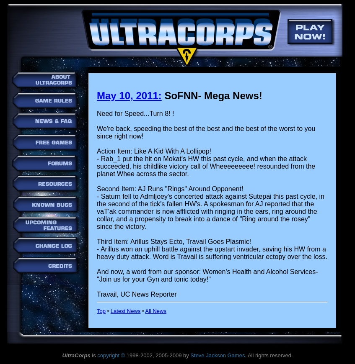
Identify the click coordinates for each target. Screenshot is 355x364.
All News (155, 311)
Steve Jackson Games (217, 355)
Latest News (126, 311)
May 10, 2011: (129, 95)
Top (101, 311)
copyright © (111, 355)
